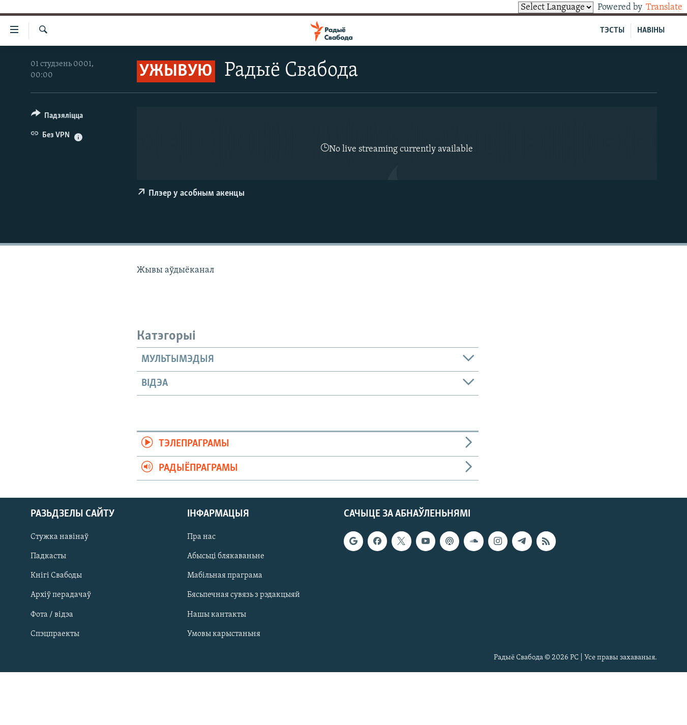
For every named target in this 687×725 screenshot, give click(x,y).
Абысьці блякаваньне (225, 556)
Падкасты (48, 556)
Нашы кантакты (216, 615)
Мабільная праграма (224, 575)
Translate (654, 7)
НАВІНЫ (651, 30)
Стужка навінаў (59, 537)
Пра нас (201, 537)
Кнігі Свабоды (56, 575)
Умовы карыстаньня (223, 634)
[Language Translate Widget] (538, 7)
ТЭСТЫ (612, 30)
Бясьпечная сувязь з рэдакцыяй (243, 595)
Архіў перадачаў (61, 595)
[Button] (57, 117)
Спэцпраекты (55, 634)
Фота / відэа (52, 615)
